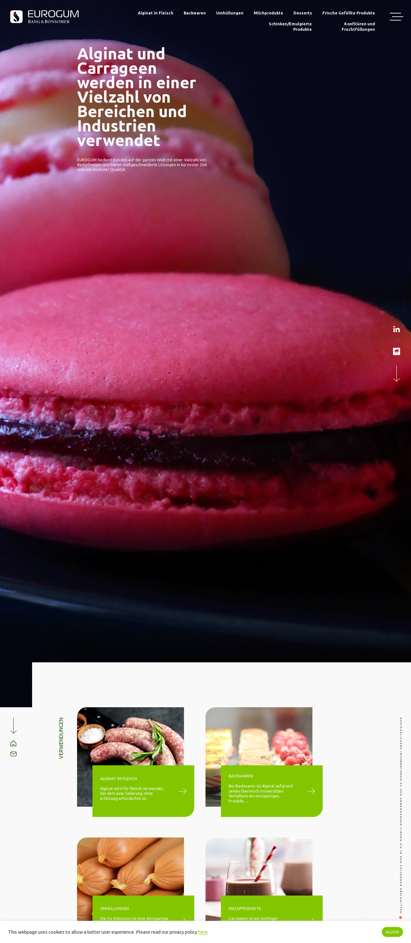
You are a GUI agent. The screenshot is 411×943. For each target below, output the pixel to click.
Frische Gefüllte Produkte (348, 13)
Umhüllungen (229, 13)
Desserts (302, 13)
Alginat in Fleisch (155, 13)
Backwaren (195, 13)
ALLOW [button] (392, 932)
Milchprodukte (268, 13)
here (202, 932)
